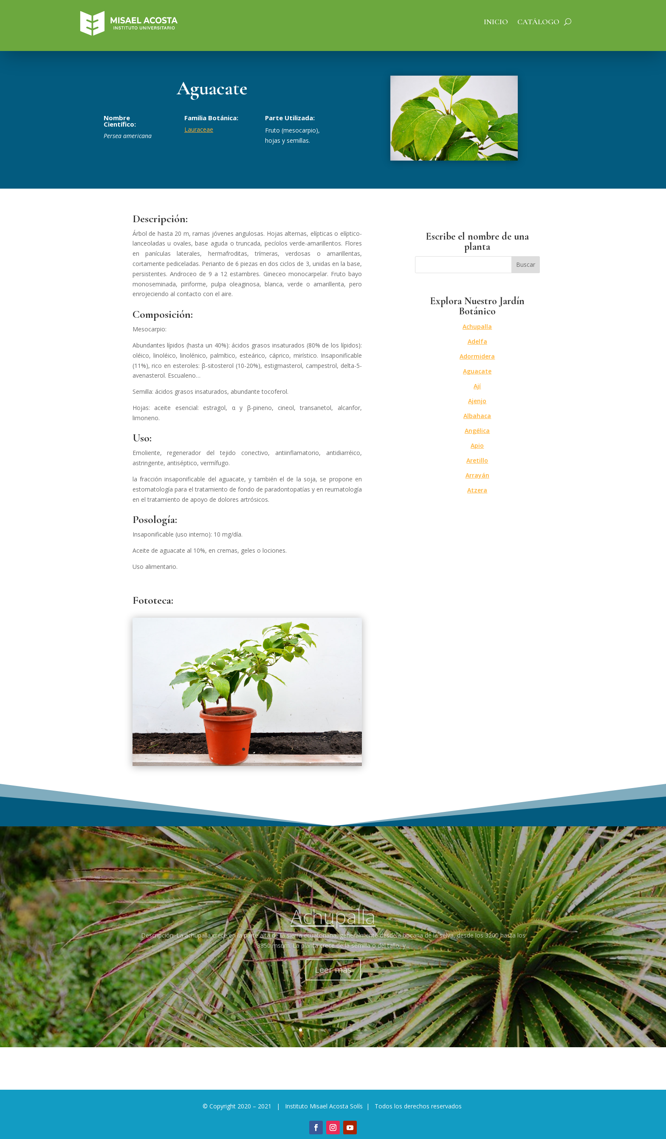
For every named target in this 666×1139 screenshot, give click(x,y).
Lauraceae (198, 129)
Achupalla (477, 326)
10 (365, 1030)
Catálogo (538, 22)
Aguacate (477, 371)
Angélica (477, 431)
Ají (477, 386)
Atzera (477, 490)
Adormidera (477, 356)
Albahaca (477, 416)
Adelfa (477, 341)
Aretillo (477, 460)
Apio (477, 445)
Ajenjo (477, 401)
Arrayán (477, 475)
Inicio (496, 22)
